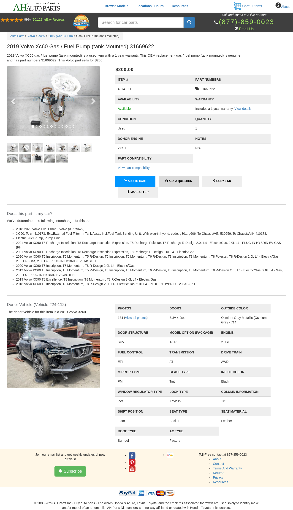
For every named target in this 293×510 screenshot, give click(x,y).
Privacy (218, 477)
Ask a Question (178, 181)
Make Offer (138, 192)
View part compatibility (133, 168)
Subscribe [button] (70, 471)
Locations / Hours (149, 6)
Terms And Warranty (227, 468)
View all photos (135, 318)
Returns (218, 473)
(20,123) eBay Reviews (48, 19)
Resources (180, 6)
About (285, 6)
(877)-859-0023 (246, 21)
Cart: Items (247, 6)
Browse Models (116, 6)
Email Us (246, 29)
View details (242, 108)
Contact (218, 464)
